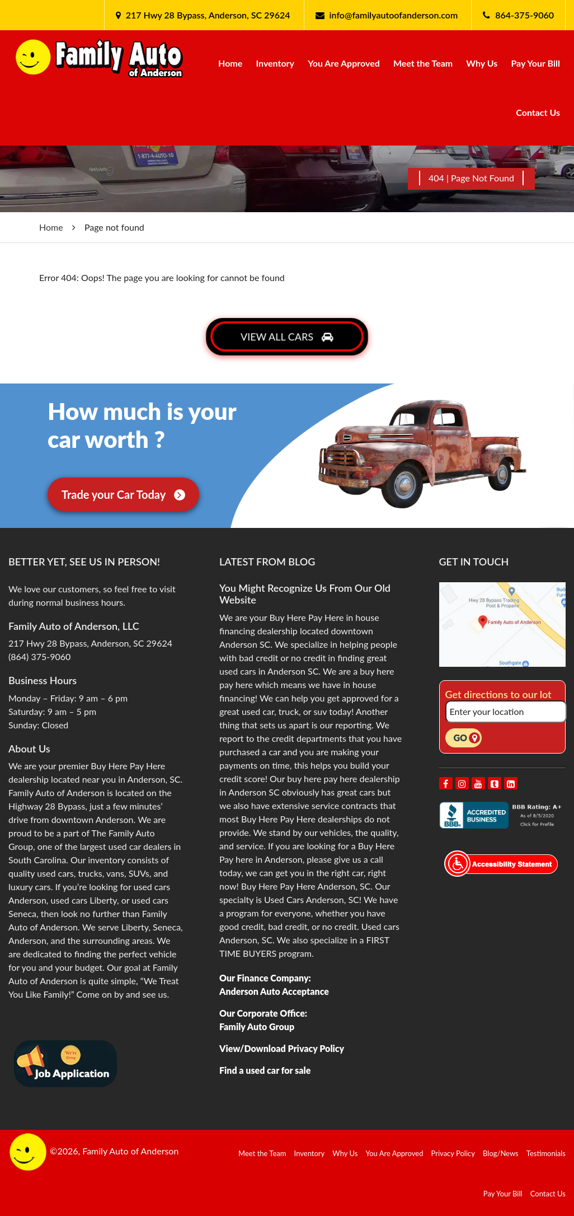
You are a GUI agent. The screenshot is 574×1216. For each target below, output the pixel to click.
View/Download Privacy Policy (281, 1048)
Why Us (481, 63)
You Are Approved (344, 63)
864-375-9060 (524, 15)
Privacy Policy (453, 1153)
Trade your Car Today (123, 494)
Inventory (275, 63)
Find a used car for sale (264, 1070)
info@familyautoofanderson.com (394, 15)
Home (230, 63)
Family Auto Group (256, 1026)
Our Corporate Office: (263, 1013)
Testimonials (546, 1153)
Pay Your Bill (535, 63)
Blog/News (501, 1153)
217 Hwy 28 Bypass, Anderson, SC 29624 (207, 15)
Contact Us (538, 112)
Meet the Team (423, 63)
